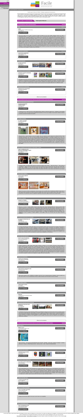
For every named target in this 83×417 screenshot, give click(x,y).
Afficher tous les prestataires (41, 96)
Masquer (63, 24)
